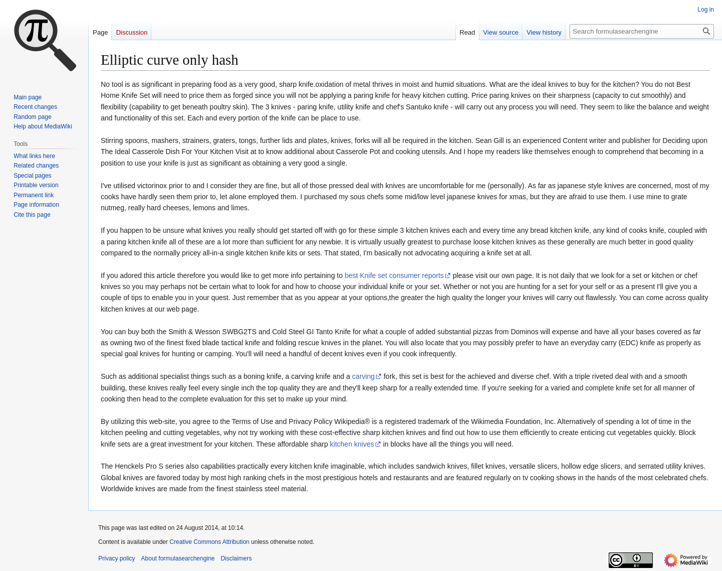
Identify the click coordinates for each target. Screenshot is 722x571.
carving (363, 376)
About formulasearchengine (178, 558)
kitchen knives (352, 444)
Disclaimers (236, 558)
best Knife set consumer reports (394, 275)
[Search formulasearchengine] (642, 31)
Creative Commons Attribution (209, 541)
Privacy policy (116, 558)
